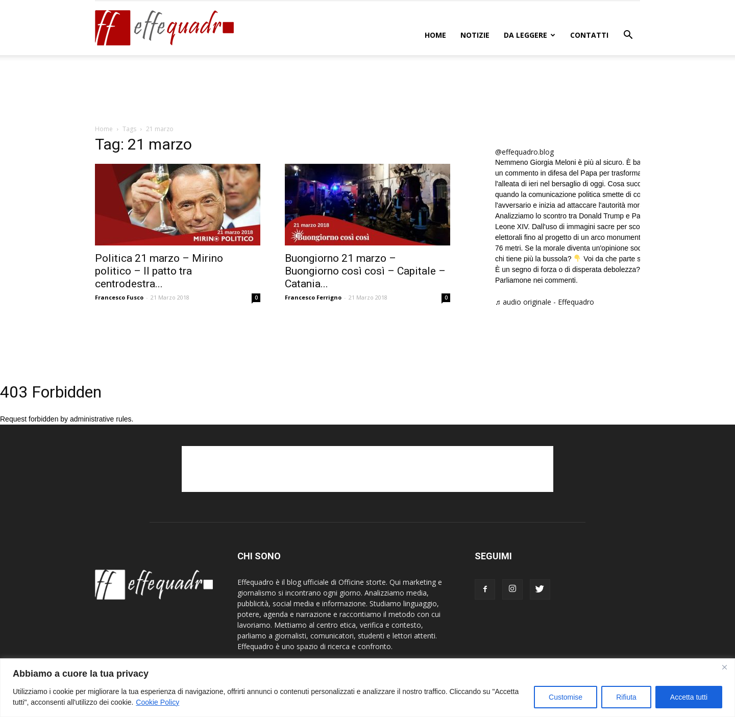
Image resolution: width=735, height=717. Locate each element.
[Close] (724, 667)
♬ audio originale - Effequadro (544, 302)
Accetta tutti (688, 697)
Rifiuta (626, 697)
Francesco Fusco (119, 297)
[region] (367, 687)
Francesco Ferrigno (313, 297)
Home (435, 35)
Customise (565, 697)
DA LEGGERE (529, 35)
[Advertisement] (367, 90)
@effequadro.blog (524, 152)
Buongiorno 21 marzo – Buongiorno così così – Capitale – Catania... (365, 271)
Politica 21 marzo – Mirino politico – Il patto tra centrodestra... (159, 271)
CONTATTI (589, 35)
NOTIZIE (474, 35)
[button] (628, 36)
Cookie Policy (157, 702)
